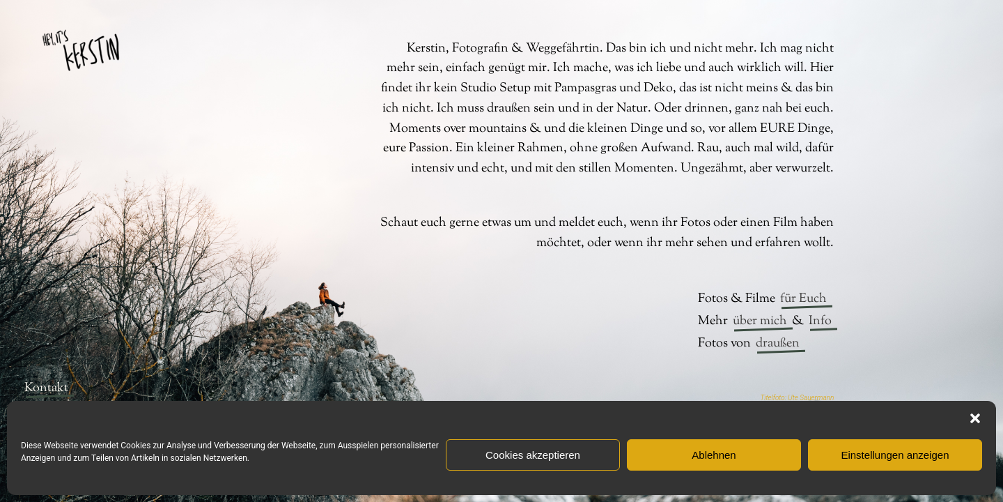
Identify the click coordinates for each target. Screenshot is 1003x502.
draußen (778, 343)
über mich (760, 321)
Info (820, 321)
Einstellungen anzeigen (895, 455)
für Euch (803, 299)
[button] (975, 418)
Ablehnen (714, 455)
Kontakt (46, 388)
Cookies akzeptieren (532, 455)
